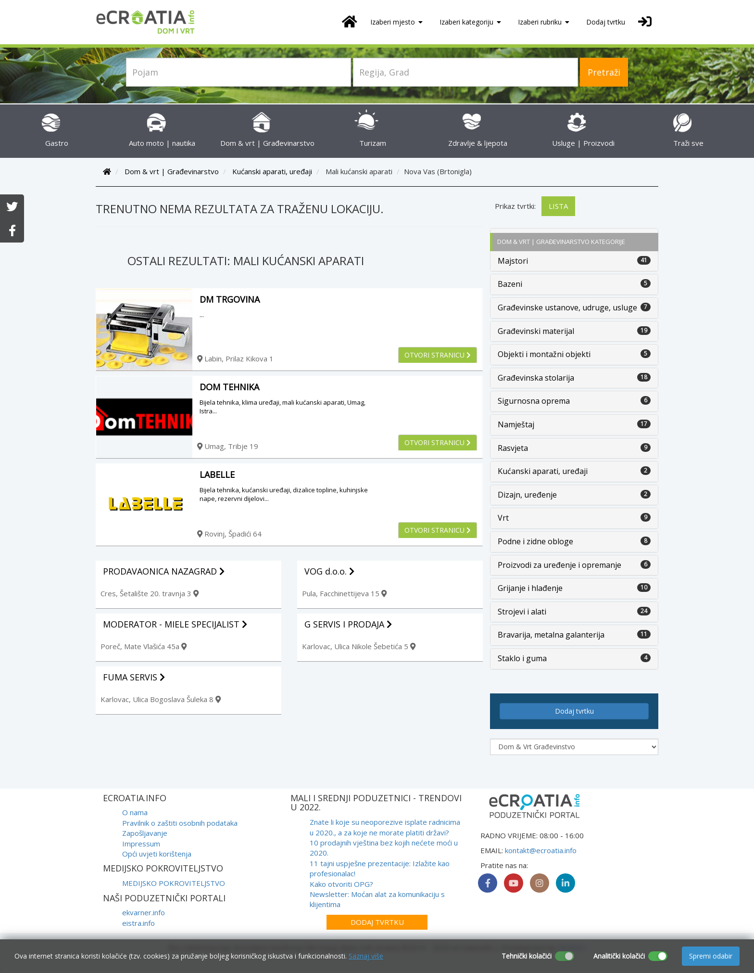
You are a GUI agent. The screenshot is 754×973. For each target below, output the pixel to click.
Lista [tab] (558, 206)
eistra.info (138, 923)
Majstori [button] (513, 261)
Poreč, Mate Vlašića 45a (144, 646)
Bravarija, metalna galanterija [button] (551, 634)
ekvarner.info (143, 912)
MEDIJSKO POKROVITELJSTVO (173, 883)
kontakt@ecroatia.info (541, 850)
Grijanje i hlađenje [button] (530, 588)
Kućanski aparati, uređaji (272, 171)
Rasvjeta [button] (513, 448)
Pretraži (604, 72)
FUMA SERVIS (134, 677)
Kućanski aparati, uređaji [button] (543, 471)
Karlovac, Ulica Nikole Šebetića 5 (358, 646)
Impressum (141, 843)
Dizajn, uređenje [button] (527, 494)
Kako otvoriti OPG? (341, 884)
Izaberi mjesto (396, 21)
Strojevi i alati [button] (522, 611)
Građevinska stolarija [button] (536, 377)
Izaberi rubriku (543, 21)
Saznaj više (366, 955)
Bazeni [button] (510, 284)
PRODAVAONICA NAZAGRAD (164, 571)
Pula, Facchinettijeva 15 (344, 593)
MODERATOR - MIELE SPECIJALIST (175, 624)
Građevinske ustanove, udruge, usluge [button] (567, 307)
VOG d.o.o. (329, 571)
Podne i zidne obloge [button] (535, 541)
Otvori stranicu (437, 354)
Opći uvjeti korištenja (156, 853)
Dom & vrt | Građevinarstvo (172, 171)
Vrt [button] (503, 517)
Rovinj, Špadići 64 (229, 533)
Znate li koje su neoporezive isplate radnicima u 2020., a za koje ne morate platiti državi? (385, 827)
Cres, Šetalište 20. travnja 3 (150, 593)
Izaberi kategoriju (470, 21)
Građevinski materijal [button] (536, 331)
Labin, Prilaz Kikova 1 (235, 358)
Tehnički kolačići (527, 955)
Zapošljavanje (144, 833)
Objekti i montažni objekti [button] (544, 354)
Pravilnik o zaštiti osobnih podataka (180, 823)
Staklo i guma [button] (522, 658)
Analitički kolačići (619, 955)
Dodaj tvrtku (605, 21)
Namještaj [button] (516, 424)
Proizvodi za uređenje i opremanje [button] (559, 565)
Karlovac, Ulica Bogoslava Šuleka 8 (161, 699)
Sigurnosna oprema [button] (534, 401)
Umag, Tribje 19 (227, 446)
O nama (135, 812)
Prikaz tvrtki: (515, 206)
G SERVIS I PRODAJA (348, 624)
